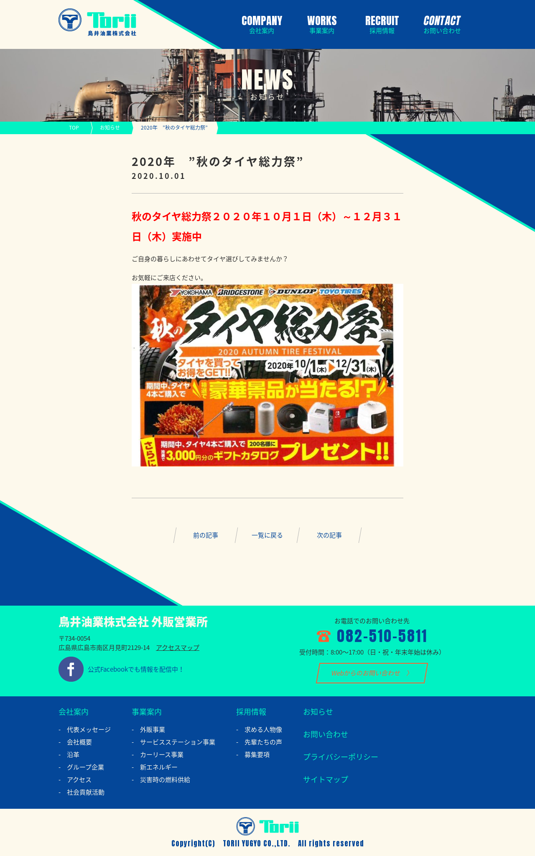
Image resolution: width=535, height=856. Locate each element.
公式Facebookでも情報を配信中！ (136, 669)
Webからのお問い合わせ (366, 673)
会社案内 (74, 711)
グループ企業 (85, 767)
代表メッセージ (89, 729)
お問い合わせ (325, 734)
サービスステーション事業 (177, 741)
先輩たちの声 (263, 741)
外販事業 (152, 729)
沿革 (73, 754)
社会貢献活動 (85, 792)
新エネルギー (159, 767)
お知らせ (110, 127)
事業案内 (147, 711)
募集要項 (257, 754)
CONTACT (440, 23)
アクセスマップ (177, 647)
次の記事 (329, 535)
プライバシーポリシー (340, 756)
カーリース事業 (161, 754)
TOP (74, 127)
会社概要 (79, 741)
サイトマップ (325, 779)
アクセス (79, 779)
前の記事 (205, 535)
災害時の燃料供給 (165, 779)
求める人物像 (263, 729)
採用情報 (251, 711)
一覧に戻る (267, 535)
